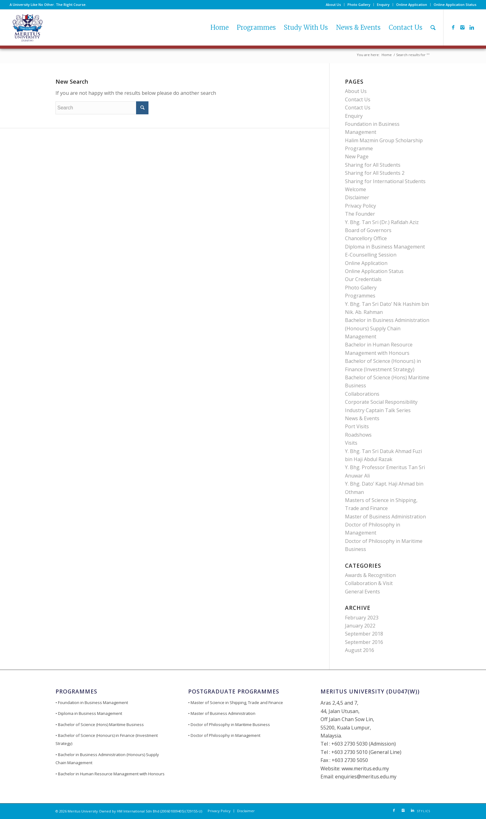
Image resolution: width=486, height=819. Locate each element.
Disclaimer (357, 197)
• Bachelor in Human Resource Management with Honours (110, 774)
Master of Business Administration (385, 516)
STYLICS (424, 811)
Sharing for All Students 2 (374, 173)
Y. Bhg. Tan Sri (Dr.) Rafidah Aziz (382, 222)
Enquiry (383, 4)
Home (387, 54)
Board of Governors (368, 230)
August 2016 (359, 650)
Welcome (355, 189)
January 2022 (360, 625)
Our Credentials (363, 279)
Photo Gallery (358, 4)
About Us (333, 4)
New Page (357, 156)
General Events (362, 591)
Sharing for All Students (372, 164)
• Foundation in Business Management (91, 702)
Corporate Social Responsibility (381, 401)
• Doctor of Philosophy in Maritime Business (229, 724)
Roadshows (358, 434)
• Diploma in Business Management (88, 713)
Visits (351, 442)
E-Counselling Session (370, 254)
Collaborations (362, 393)
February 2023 (361, 617)
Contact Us (357, 99)
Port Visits (357, 426)
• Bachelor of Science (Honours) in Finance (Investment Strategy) (106, 739)
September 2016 (364, 642)
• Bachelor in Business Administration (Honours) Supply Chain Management (107, 758)
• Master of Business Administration (221, 713)
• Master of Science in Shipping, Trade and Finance (235, 702)
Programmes (360, 295)
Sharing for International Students (385, 181)
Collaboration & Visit (369, 583)
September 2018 (364, 633)
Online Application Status (455, 4)
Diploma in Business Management (385, 246)
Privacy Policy (360, 205)
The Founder (360, 213)
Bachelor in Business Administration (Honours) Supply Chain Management (387, 328)
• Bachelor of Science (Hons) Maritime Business (99, 724)
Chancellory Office (366, 238)
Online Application (411, 4)
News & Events (362, 418)
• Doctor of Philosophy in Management (224, 735)
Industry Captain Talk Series (378, 410)
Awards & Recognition (370, 575)
